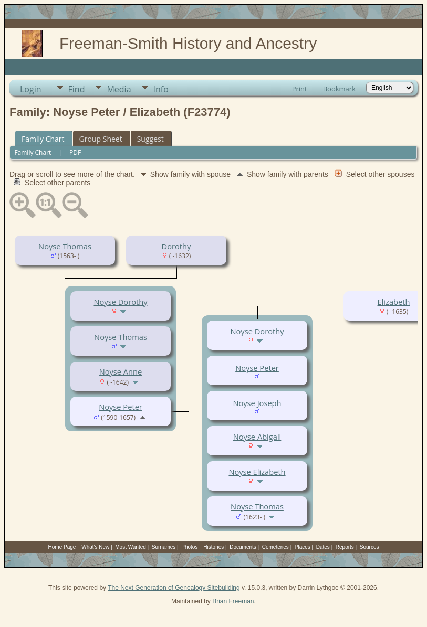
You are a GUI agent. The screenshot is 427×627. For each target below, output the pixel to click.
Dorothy (176, 246)
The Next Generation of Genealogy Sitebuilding (174, 587)
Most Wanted (130, 547)
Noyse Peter (120, 406)
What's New (95, 547)
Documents (243, 547)
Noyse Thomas (64, 246)
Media (119, 89)
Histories (213, 547)
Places (302, 547)
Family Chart (43, 139)
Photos (189, 547)
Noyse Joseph (257, 403)
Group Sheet (100, 139)
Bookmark (339, 88)
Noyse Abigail (257, 436)
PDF (75, 152)
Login (30, 89)
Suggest (150, 139)
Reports (345, 547)
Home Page (62, 547)
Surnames (164, 547)
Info (161, 89)
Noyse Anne (120, 371)
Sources (369, 547)
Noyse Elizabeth (256, 471)
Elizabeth (394, 301)
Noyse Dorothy (120, 301)
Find (76, 89)
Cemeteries (275, 547)
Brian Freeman (233, 601)
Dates (323, 547)
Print (299, 88)
